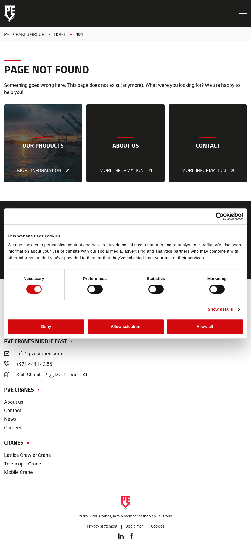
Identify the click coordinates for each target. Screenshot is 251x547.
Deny (46, 326)
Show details (220, 309)
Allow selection (125, 326)
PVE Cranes (9, 13)
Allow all (205, 326)
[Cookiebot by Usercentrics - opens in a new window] (219, 216)
